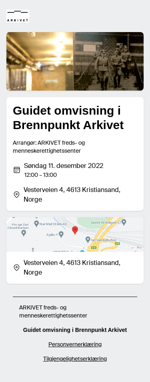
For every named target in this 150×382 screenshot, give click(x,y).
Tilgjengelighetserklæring (75, 358)
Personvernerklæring (75, 344)
